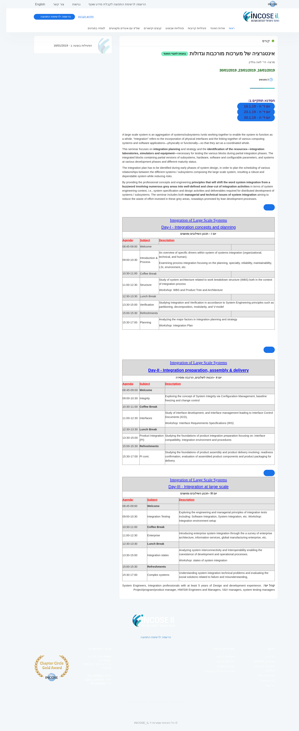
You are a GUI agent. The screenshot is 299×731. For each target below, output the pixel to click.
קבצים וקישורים (146, 28)
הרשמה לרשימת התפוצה (49, 16)
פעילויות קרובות (191, 28)
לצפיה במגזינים (90, 28)
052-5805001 (89, 675)
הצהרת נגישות (130, 701)
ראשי (225, 28)
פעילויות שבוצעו (168, 28)
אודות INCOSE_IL (258, 661)
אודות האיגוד (211, 28)
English (34, 4)
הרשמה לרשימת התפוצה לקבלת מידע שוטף (111, 4)
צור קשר (52, 4)
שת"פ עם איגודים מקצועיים (118, 28)
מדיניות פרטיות (152, 701)
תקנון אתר (170, 701)
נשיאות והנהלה (260, 675)
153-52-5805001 (88, 679)
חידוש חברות (79, 16)
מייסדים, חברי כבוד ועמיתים (258, 668)
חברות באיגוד (261, 680)
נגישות (70, 4)
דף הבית (264, 656)
